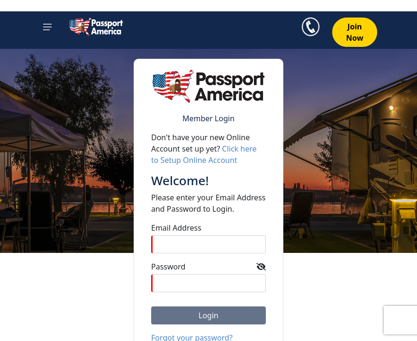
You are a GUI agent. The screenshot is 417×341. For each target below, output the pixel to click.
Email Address (176, 228)
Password (168, 266)
